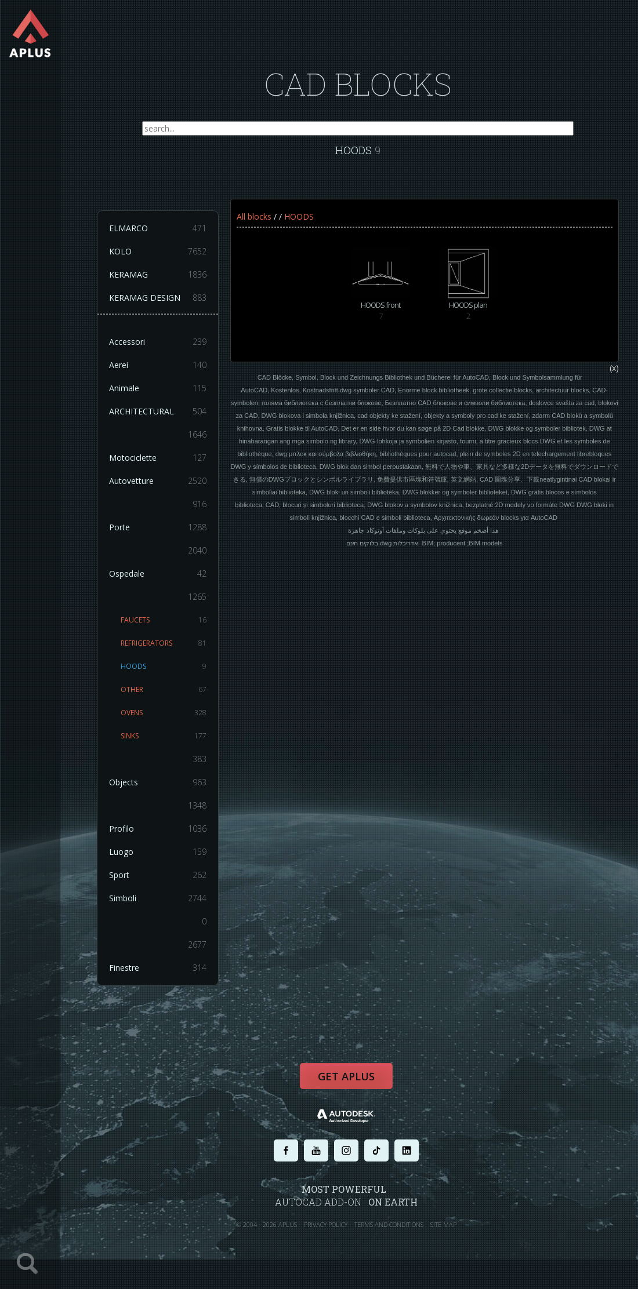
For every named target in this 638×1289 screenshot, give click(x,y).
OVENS (171, 721)
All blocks (261, 224)
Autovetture (165, 489)
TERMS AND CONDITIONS (396, 1235)
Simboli (165, 906)
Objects (165, 790)
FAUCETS (171, 628)
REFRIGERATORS (171, 651)
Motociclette (165, 466)
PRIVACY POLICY (333, 1235)
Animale (165, 396)
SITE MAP (451, 1235)
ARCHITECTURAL (165, 419)
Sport (165, 883)
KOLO (165, 259)
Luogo (165, 860)
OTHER (171, 698)
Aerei (165, 373)
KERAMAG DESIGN (165, 306)
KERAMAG (165, 283)
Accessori (165, 350)
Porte (165, 535)
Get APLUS (354, 1088)
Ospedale (165, 582)
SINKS (171, 744)
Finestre (165, 976)
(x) (621, 382)
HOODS (171, 674)
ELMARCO (165, 236)
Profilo (165, 837)
